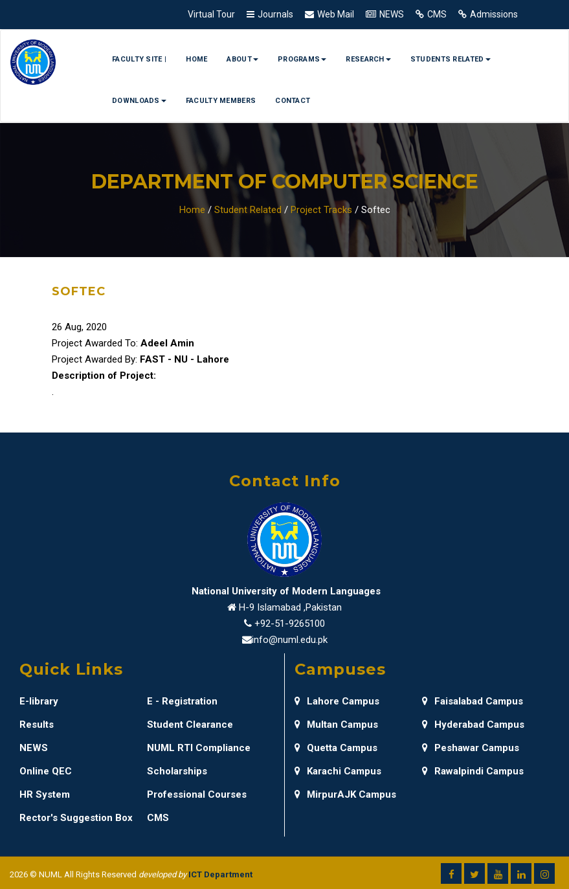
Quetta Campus (336, 748)
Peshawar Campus (470, 748)
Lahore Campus (337, 701)
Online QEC (45, 771)
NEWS (391, 14)
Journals (275, 14)
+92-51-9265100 (289, 623)
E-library (38, 701)
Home (196, 59)
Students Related (450, 59)
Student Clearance (190, 724)
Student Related (248, 210)
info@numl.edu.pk (290, 640)
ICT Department (220, 874)
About (242, 59)
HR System (44, 794)
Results (36, 724)
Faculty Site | (139, 59)
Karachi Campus (338, 771)
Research (368, 59)
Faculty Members (221, 100)
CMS (437, 14)
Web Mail (335, 14)
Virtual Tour (211, 14)
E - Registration (182, 701)
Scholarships (177, 771)
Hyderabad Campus (473, 724)
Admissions (494, 14)
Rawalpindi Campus (473, 771)
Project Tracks (321, 210)
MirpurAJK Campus (345, 794)
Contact (292, 100)
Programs (302, 59)
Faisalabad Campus (472, 701)
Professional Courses (197, 794)
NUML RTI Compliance (199, 748)
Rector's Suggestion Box (76, 818)
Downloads (139, 100)
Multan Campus (336, 724)
